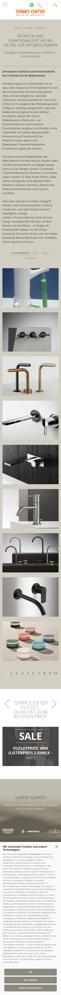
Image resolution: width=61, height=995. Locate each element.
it (47, 5)
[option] (30, 831)
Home (18, 27)
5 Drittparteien (35, 854)
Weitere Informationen (30, 988)
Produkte (28, 27)
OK (30, 972)
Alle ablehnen (30, 980)
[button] (56, 846)
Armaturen (41, 27)
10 (55, 673)
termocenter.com (30, 13)
